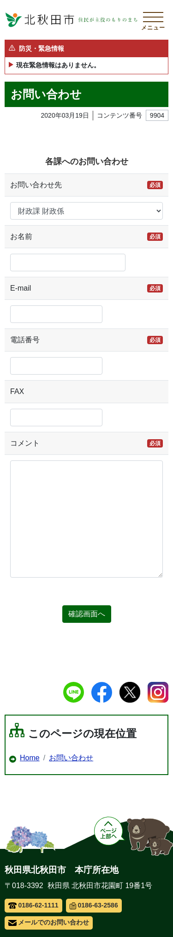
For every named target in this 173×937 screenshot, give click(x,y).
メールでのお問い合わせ (48, 922)
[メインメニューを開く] (153, 20)
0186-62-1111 (33, 905)
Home (30, 758)
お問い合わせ (71, 758)
